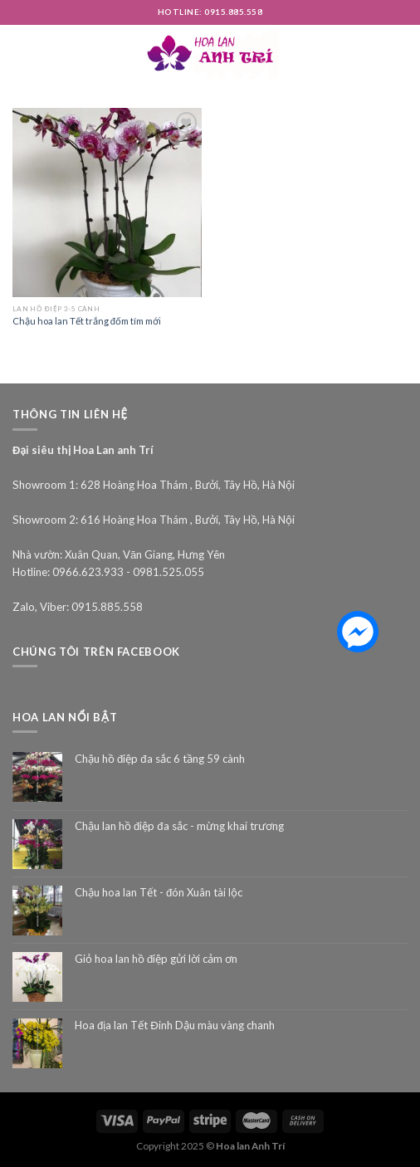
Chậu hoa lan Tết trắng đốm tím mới (86, 320)
